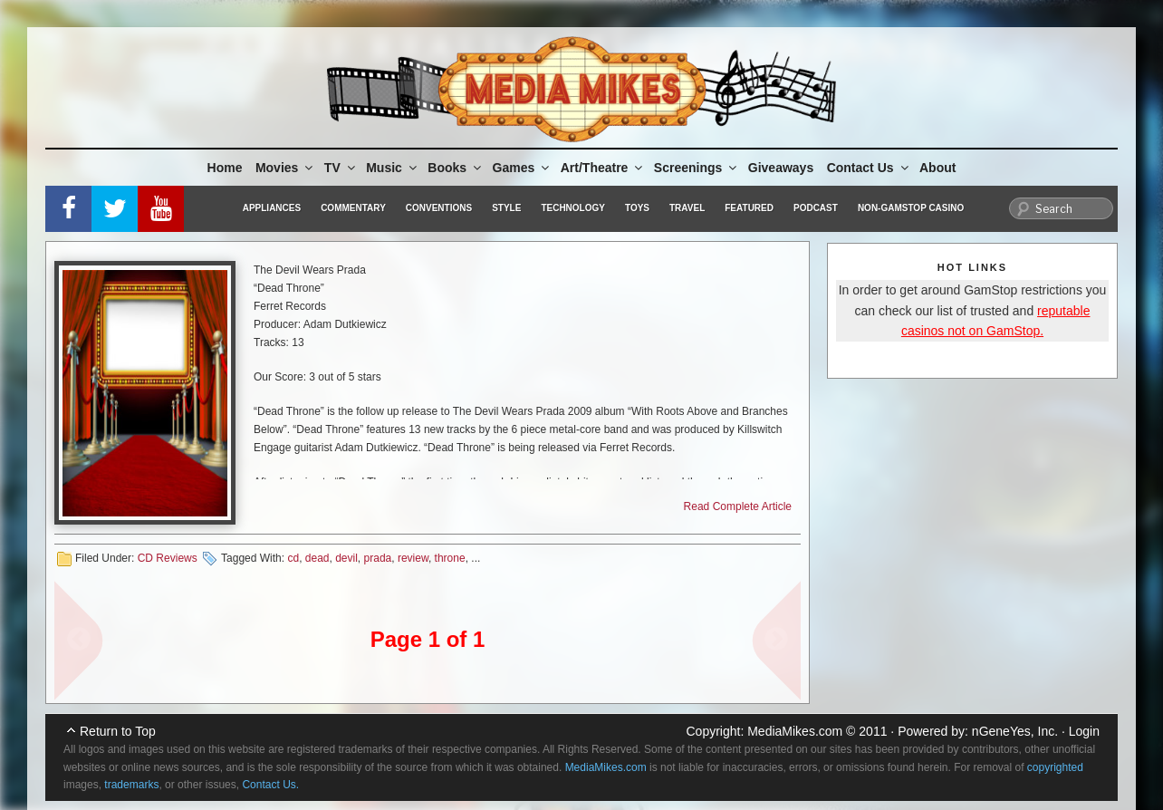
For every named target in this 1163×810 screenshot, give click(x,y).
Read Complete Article (738, 506)
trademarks (131, 784)
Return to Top (118, 731)
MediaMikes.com (794, 731)
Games (523, 167)
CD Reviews (167, 558)
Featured (749, 208)
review (413, 558)
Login (1084, 731)
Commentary (353, 208)
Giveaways (780, 167)
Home (225, 167)
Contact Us (869, 167)
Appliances (272, 208)
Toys (637, 208)
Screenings (696, 167)
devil (346, 558)
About (937, 167)
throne (450, 558)
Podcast (815, 208)
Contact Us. (270, 784)
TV (341, 167)
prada (378, 558)
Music (392, 167)
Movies (285, 167)
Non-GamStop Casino (911, 208)
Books (456, 167)
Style (506, 208)
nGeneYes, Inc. (1015, 731)
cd (293, 558)
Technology (573, 208)
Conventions (439, 208)
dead (317, 558)
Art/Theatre (603, 167)
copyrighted (1055, 767)
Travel (687, 208)
